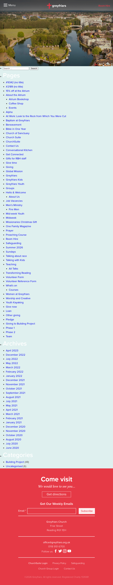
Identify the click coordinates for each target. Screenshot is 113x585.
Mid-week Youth (15, 213)
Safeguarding (13, 243)
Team (9, 336)
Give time (11, 162)
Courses (13, 289)
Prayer (9, 230)
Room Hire (104, 5)
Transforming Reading (18, 272)
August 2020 (13, 439)
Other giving (13, 315)
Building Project (15, 462)
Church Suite (13, 137)
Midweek (11, 217)
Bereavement (13, 124)
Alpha (9, 112)
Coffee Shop (16, 103)
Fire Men (14, 209)
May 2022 (12, 363)
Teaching (11, 264)
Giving (9, 167)
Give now (11, 306)
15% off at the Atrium (18, 90)
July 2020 (12, 443)
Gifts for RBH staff (16, 158)
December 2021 (15, 380)
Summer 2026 (14, 247)
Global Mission (14, 171)
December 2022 (15, 354)
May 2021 (11, 405)
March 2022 (13, 367)
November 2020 (15, 431)
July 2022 (12, 358)
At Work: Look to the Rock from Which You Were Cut (36, 116)
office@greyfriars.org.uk (56, 542)
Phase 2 (10, 332)
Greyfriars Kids (14, 179)
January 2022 (14, 376)
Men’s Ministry (14, 205)
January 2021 (13, 422)
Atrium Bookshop (19, 99)
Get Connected (14, 154)
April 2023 (12, 350)
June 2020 (12, 447)
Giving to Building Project (20, 323)
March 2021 (13, 414)
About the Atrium (16, 95)
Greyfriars (11, 175)
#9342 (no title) (14, 82)
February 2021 (14, 418)
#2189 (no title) (14, 86)
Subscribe (87, 511)
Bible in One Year (16, 129)
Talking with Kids (15, 260)
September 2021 (15, 392)
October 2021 (14, 388)
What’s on (11, 285)
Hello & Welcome (16, 192)
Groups (10, 188)
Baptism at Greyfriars (18, 120)
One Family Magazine (18, 226)
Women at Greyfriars (17, 294)
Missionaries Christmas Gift (21, 222)
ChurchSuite (13, 141)
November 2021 (15, 384)
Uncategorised (14, 466)
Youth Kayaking (15, 302)
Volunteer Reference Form (21, 281)
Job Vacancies (14, 200)
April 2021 (12, 409)
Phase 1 (10, 327)
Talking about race (16, 256)
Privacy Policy (59, 563)
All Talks (13, 268)
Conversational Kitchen (19, 150)
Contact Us (12, 145)
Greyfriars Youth (15, 184)
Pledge (10, 319)
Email (22, 510)
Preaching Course (16, 234)
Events (12, 107)
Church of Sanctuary (17, 133)
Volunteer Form (15, 277)
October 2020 (14, 435)
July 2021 (11, 401)
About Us (14, 196)
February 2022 (14, 371)
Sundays (11, 251)
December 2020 (15, 426)
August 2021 (13, 397)
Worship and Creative (18, 298)
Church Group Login (48, 568)
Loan (8, 311)
